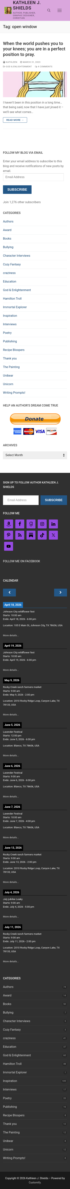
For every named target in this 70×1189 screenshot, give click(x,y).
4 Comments (43, 66)
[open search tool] (49, 10)
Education (9, 281)
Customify (35, 1182)
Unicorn (8, 384)
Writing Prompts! (14, 392)
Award (7, 230)
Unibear (8, 375)
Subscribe (17, 189)
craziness (9, 273)
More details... (11, 635)
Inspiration (10, 315)
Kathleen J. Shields (27, 5)
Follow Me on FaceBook (21, 561)
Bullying (8, 247)
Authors (8, 221)
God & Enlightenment (17, 66)
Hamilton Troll (12, 298)
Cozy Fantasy (12, 264)
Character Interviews (16, 255)
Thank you (10, 358)
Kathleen (10, 62)
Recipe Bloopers (13, 350)
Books (7, 238)
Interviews (10, 324)
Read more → (15, 120)
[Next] (60, 592)
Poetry (7, 333)
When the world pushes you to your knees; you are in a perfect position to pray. (34, 49)
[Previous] (9, 592)
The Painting (11, 367)
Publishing (10, 341)
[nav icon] (60, 10)
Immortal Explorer (15, 307)
